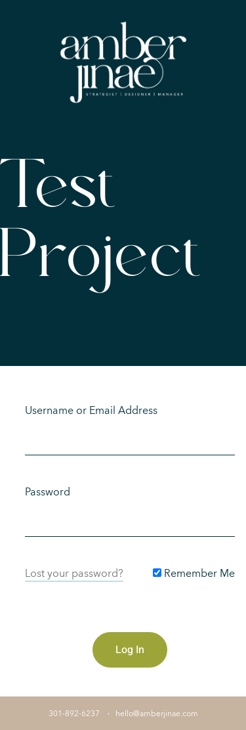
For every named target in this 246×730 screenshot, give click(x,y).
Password (47, 492)
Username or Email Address (91, 410)
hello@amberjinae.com (156, 713)
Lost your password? (74, 573)
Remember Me (194, 573)
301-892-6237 (74, 713)
